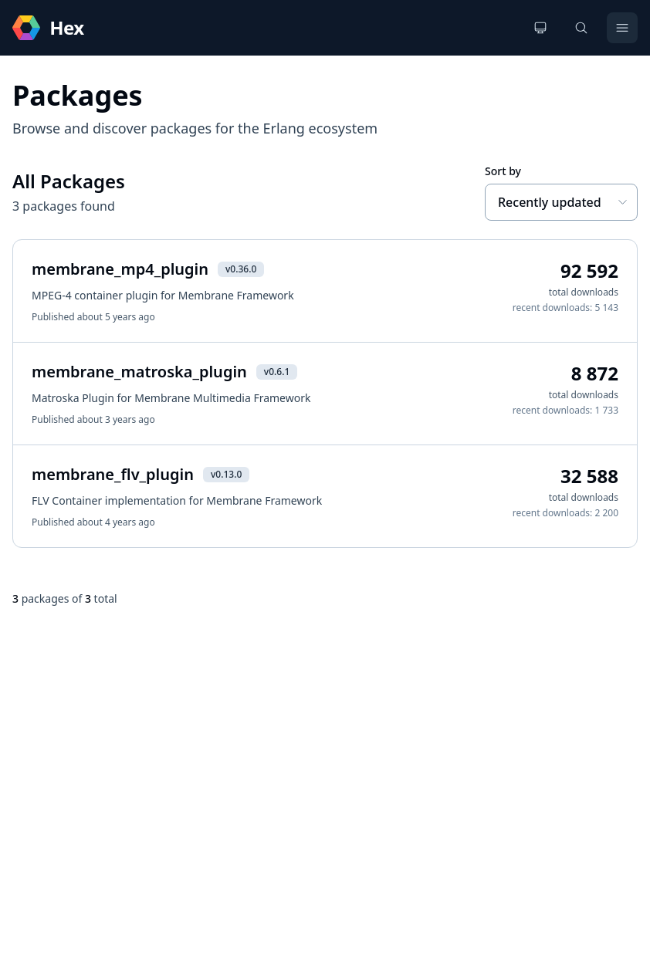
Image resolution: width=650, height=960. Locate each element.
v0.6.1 (276, 371)
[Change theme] (540, 27)
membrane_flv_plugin (113, 474)
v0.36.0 (240, 268)
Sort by (503, 171)
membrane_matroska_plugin (139, 371)
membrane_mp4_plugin (120, 269)
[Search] (581, 28)
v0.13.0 (226, 474)
